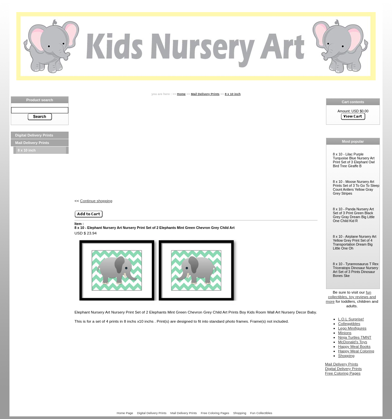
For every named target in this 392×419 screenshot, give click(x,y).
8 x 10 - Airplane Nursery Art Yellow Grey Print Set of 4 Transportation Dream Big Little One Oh (354, 242)
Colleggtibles (349, 323)
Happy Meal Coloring (356, 351)
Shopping (346, 355)
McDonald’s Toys (352, 342)
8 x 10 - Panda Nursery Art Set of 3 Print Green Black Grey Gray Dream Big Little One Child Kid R (354, 215)
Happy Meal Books (354, 346)
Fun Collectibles (261, 413)
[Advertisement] (40, 174)
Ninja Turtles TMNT (354, 337)
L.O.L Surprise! (351, 319)
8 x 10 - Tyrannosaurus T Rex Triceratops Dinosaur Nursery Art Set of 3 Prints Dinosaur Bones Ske (356, 270)
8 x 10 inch (27, 150)
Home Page (125, 413)
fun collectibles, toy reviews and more (351, 297)
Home (181, 94)
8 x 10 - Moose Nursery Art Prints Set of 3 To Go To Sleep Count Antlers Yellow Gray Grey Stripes (356, 187)
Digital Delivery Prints (34, 135)
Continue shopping (96, 201)
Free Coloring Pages (342, 373)
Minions (344, 332)
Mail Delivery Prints (32, 143)
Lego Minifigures (352, 328)
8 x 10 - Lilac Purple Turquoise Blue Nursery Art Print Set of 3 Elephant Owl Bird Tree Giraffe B (354, 160)
